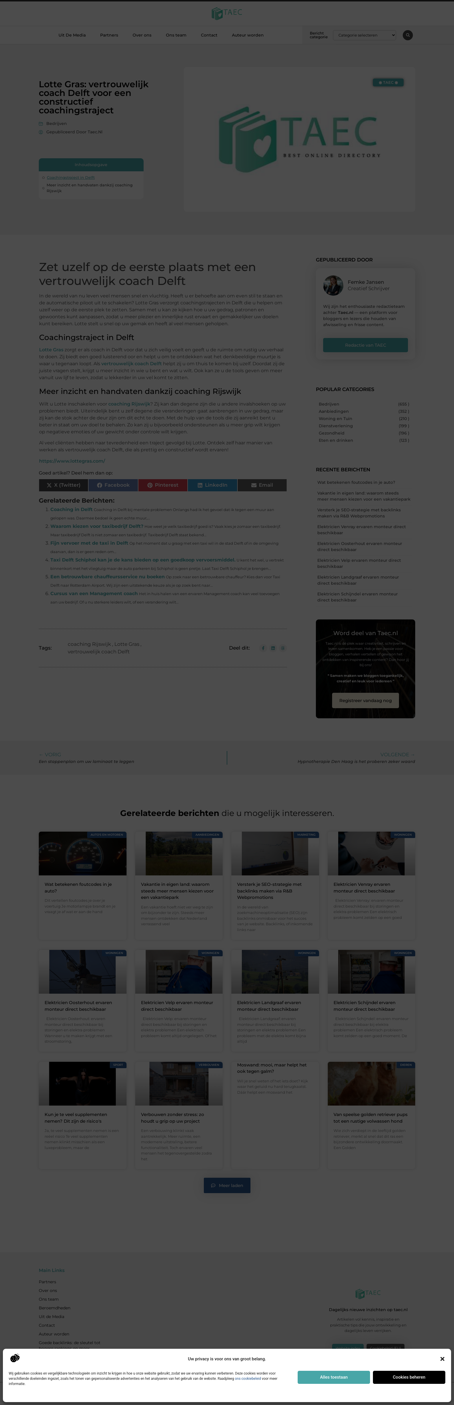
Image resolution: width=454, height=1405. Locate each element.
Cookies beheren (409, 1377)
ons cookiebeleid (248, 1379)
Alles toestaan (334, 1377)
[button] (442, 1359)
